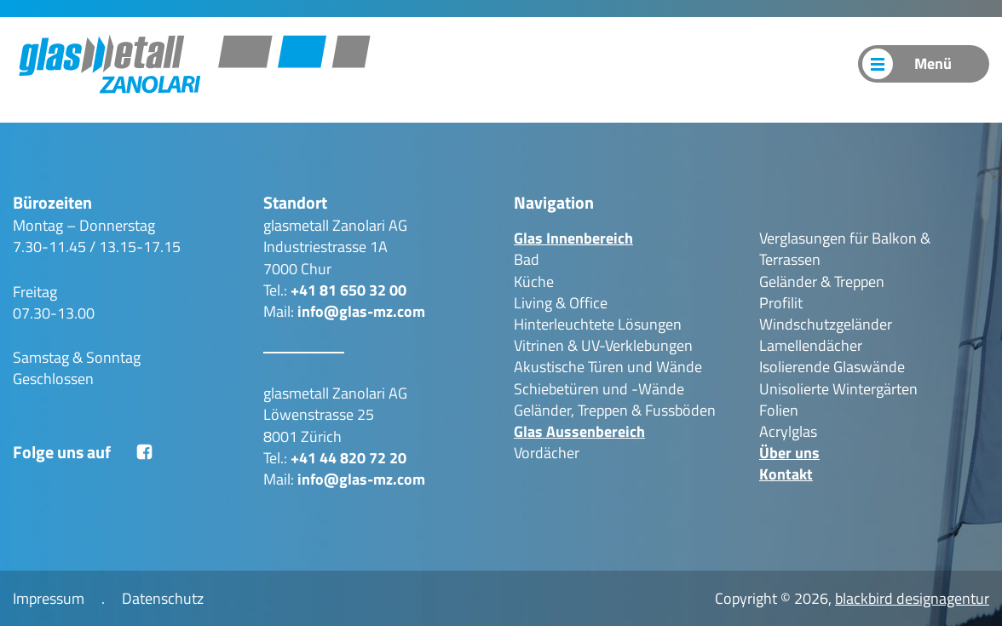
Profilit (781, 302)
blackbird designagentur (912, 598)
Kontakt (815, 63)
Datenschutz (163, 598)
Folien (778, 410)
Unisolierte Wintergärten (838, 388)
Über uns (740, 63)
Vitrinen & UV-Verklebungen (603, 345)
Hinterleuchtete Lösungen (598, 324)
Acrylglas (788, 431)
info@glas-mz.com (361, 311)
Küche (534, 281)
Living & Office (561, 302)
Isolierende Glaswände (832, 366)
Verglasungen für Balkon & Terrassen (844, 249)
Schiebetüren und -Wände (599, 388)
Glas (573, 238)
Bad (526, 259)
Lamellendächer (810, 345)
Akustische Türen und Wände (608, 366)
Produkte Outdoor (632, 63)
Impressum (48, 598)
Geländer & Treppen (821, 281)
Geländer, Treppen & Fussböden (615, 410)
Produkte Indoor (499, 63)
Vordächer (546, 452)
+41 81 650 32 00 (348, 290)
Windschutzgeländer (825, 324)
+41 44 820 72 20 (348, 457)
